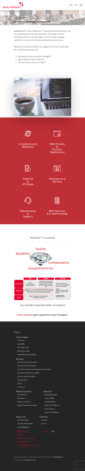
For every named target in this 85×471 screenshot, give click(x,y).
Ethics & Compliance (52, 405)
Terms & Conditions (52, 412)
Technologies (22, 337)
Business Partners (24, 402)
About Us (47, 391)
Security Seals (22, 380)
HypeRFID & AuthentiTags (26, 354)
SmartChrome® (23, 351)
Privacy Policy (50, 409)
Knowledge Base (23, 427)
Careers (44, 423)
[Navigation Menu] (81, 5)
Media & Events (23, 420)
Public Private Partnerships (27, 405)
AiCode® (20, 344)
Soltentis (20, 435)
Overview (21, 340)
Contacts (44, 417)
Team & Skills (49, 398)
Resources (20, 417)
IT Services (21, 387)
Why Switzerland (51, 395)
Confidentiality (50, 402)
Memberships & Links (25, 423)
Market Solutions (24, 391)
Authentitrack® (23, 442)
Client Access (22, 431)
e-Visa (19, 383)
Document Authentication (26, 366)
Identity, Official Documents (27, 362)
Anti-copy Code (22, 347)
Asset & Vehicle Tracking (26, 376)
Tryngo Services (30, 460)
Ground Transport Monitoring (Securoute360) (34, 369)
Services (20, 359)
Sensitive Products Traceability (28, 373)
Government (22, 395)
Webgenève (58, 457)
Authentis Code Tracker (26, 438)
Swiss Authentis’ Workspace (27, 445)
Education (21, 398)
